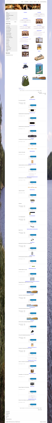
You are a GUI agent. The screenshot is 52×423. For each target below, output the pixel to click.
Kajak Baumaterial (8, 34)
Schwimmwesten (8, 49)
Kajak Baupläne (8, 31)
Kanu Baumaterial (8, 30)
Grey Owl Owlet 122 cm (32, 307)
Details (32, 119)
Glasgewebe (7, 40)
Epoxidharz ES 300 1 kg (32, 255)
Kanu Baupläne (8, 27)
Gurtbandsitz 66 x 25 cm (32, 125)
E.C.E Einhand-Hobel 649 (32, 99)
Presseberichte (8, 413)
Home (7, 12)
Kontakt (22, 1)
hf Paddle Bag (32, 138)
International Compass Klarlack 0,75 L (32, 347)
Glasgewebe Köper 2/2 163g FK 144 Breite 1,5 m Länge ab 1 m (32, 281)
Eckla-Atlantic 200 (32, 242)
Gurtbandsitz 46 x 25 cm (32, 112)
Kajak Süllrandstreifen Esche (32, 373)
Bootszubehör (8, 46)
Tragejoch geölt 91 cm (32, 189)
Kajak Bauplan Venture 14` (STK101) (32, 360)
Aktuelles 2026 (8, 18)
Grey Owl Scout (32, 320)
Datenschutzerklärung (43, 1)
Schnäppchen (25, 12)
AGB (38, 1)
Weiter (38, 90)
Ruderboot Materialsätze (9, 37)
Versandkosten (26, 1)
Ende (40, 90)
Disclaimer (35, 1)
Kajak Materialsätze (8, 33)
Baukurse (7, 43)
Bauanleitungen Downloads (9, 15)
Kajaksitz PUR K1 (32, 386)
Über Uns (7, 19)
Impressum (31, 1)
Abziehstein (32, 202)
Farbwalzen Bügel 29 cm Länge (32, 268)
